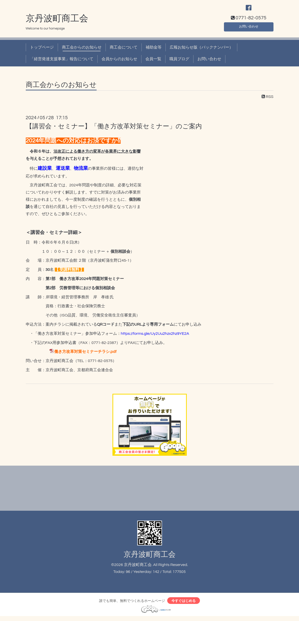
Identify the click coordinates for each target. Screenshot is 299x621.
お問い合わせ (249, 29)
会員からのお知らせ (119, 62)
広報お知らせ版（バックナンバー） (201, 51)
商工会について (123, 51)
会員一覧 (153, 62)
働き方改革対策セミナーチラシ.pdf (85, 355)
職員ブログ (179, 62)
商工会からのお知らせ (82, 51)
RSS (267, 100)
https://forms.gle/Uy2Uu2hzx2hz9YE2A (155, 337)
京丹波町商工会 (57, 21)
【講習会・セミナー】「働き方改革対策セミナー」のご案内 (114, 129)
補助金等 (154, 51)
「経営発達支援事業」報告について (61, 62)
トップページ (42, 51)
